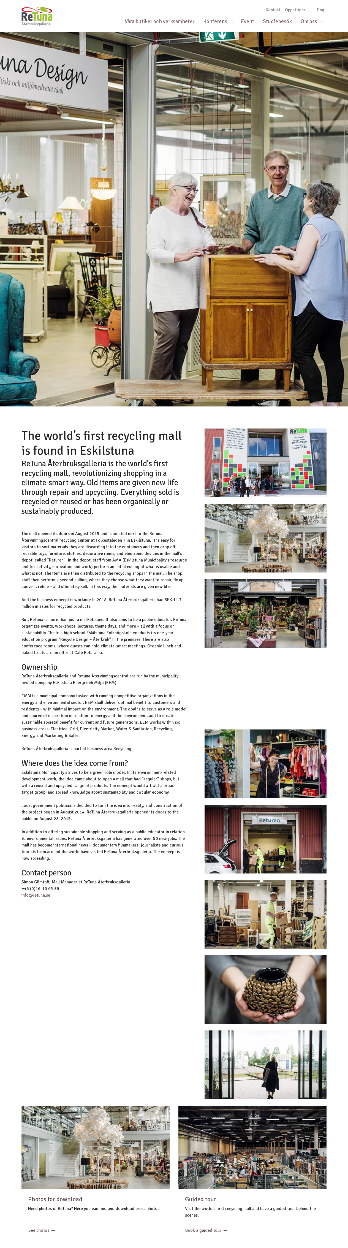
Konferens (215, 21)
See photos (41, 1230)
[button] (234, 22)
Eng (320, 10)
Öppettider (295, 10)
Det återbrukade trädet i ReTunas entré (95, 1147)
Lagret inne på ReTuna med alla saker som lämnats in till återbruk (252, 1147)
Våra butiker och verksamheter (159, 21)
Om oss (309, 21)
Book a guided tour (206, 1230)
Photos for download (55, 1199)
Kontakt (273, 10)
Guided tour (200, 1199)
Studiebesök (277, 21)
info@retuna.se (35, 895)
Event (247, 21)
